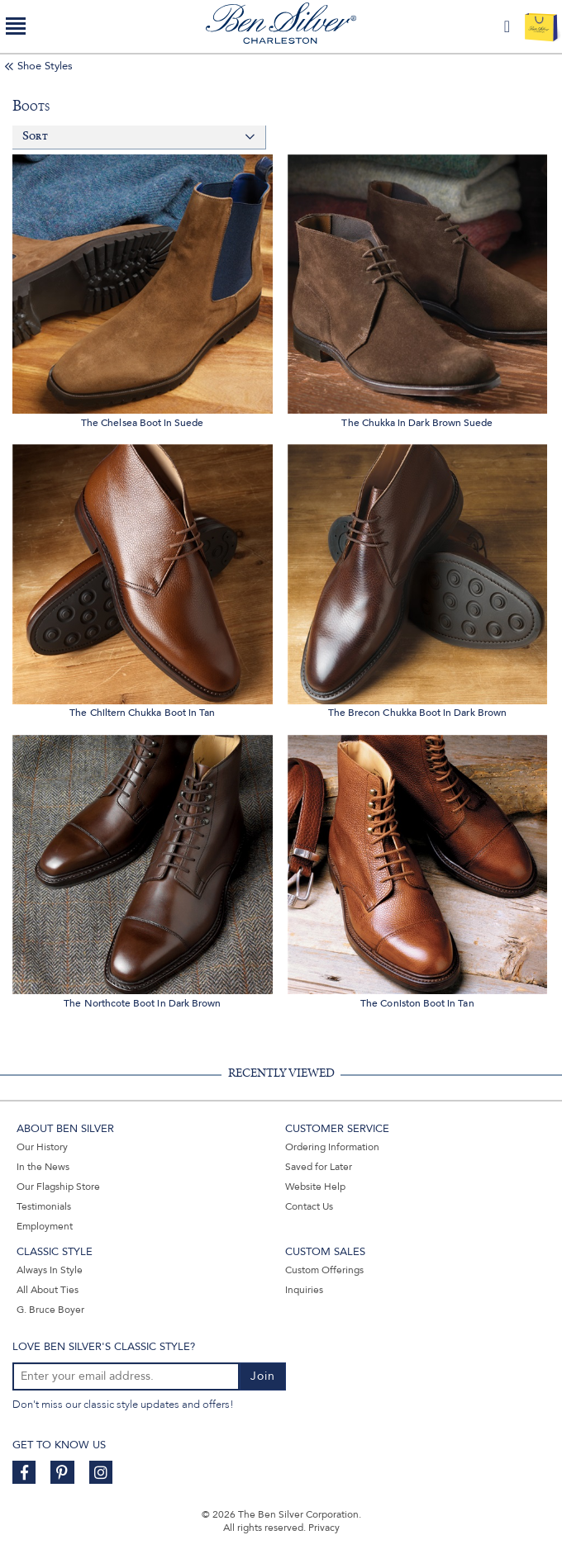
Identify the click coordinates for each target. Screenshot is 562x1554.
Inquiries (304, 1289)
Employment (45, 1226)
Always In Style (50, 1270)
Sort (35, 136)
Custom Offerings (324, 1270)
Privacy (324, 1527)
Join (262, 1376)
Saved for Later (318, 1166)
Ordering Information (332, 1147)
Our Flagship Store (58, 1186)
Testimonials (44, 1206)
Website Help (315, 1186)
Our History (42, 1147)
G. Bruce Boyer (50, 1309)
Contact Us (309, 1206)
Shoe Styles (45, 66)
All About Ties (48, 1289)
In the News (43, 1166)
